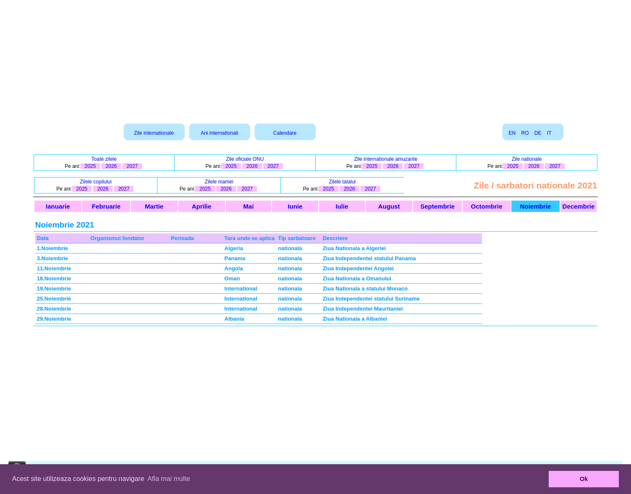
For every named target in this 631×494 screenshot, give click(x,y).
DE (538, 133)
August (389, 206)
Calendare (284, 133)
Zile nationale (527, 159)
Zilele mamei (219, 182)
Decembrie (579, 206)
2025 (90, 166)
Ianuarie (58, 206)
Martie (154, 206)
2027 (132, 166)
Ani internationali (219, 133)
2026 (111, 166)
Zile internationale (154, 133)
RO (525, 133)
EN (512, 133)
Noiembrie (535, 206)
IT (549, 133)
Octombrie (486, 206)
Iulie (341, 206)
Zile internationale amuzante (385, 159)
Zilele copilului (95, 182)
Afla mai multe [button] (168, 478)
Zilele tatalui (342, 182)
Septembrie (437, 206)
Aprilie (202, 206)
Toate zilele (104, 159)
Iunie (295, 206)
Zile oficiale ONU (245, 159)
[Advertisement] (316, 59)
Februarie (106, 206)
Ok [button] (584, 479)
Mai (248, 206)
